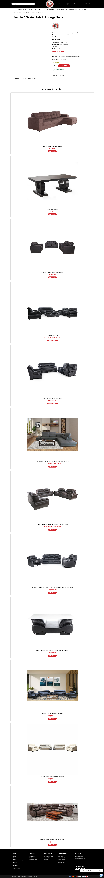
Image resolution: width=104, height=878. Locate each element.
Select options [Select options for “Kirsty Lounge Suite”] (52, 340)
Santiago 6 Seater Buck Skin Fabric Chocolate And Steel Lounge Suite (52, 587)
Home (14, 12)
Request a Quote (59, 69)
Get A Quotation (32, 856)
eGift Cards (46, 859)
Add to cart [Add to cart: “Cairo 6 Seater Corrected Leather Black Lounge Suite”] (52, 529)
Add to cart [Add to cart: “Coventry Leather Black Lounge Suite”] (52, 718)
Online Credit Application (48, 856)
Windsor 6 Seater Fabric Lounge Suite (52, 272)
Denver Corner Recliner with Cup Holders (52, 839)
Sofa (56, 46)
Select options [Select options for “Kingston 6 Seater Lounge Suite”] (52, 403)
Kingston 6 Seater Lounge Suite (52, 398)
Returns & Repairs (61, 860)
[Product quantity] (55, 65)
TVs (14, 857)
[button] (53, 75)
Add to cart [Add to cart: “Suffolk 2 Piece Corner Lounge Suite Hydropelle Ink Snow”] (52, 466)
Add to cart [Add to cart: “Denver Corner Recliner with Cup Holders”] (52, 844)
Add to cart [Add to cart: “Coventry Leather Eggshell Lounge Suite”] (52, 781)
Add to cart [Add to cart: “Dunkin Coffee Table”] (52, 214)
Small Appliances (16, 868)
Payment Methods (61, 859)
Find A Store (60, 856)
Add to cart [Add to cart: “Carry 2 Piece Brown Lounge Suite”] (52, 151)
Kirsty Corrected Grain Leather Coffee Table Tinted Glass (52, 650)
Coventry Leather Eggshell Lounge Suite (52, 776)
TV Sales (58, 48)
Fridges (14, 859)
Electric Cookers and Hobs (18, 860)
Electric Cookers (16, 863)
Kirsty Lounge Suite (52, 335)
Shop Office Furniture (33, 857)
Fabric (23, 12)
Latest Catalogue (47, 860)
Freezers (15, 862)
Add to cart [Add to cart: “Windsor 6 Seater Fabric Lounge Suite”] (52, 277)
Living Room (18, 12)
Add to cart (64, 65)
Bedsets (15, 856)
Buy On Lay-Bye (47, 857)
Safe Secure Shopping (62, 862)
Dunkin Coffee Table (52, 209)
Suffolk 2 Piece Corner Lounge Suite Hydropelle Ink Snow (52, 461)
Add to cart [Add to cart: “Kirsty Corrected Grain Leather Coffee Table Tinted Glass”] (52, 655)
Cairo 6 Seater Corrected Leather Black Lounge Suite (52, 524)
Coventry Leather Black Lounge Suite (52, 713)
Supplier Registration (33, 859)
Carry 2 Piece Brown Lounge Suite (52, 146)
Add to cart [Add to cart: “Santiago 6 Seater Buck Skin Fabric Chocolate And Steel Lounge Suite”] (52, 592)
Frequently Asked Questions (63, 857)
